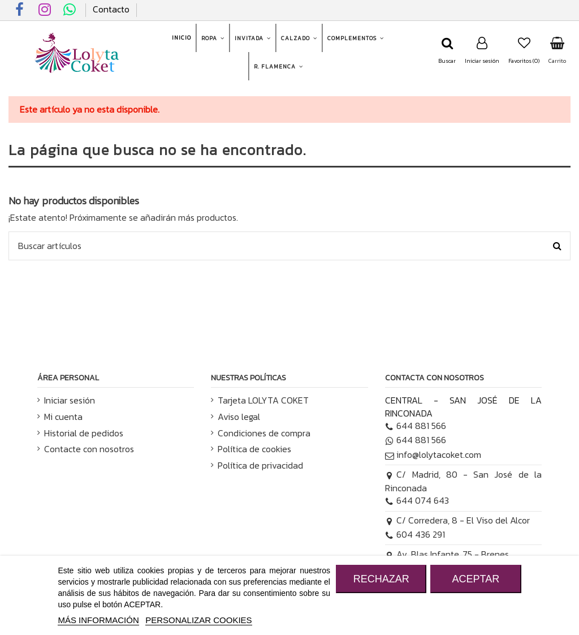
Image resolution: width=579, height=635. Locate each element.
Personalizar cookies (198, 620)
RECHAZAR (381, 579)
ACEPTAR (475, 579)
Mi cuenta (63, 416)
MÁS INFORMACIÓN (98, 620)
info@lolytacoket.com (433, 454)
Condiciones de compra (264, 433)
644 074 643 (417, 500)
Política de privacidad (260, 465)
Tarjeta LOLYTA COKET (263, 400)
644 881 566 (416, 425)
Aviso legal (239, 416)
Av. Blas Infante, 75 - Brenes (447, 554)
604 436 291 (415, 534)
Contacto (111, 9)
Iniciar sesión (69, 400)
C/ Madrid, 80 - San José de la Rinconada (463, 481)
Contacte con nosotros (89, 449)
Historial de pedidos (83, 433)
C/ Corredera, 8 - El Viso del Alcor (457, 520)
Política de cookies (254, 449)
